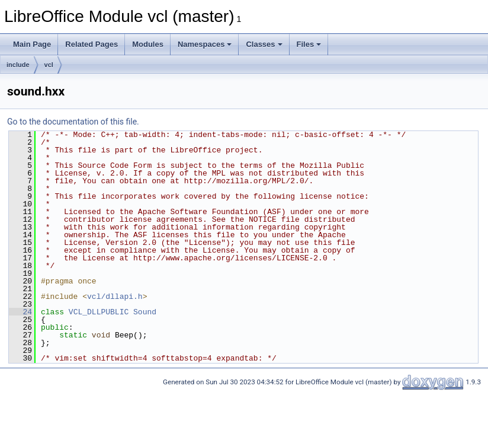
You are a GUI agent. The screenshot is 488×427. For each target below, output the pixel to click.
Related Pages (91, 44)
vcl (48, 64)
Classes (264, 44)
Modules (147, 44)
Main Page (32, 44)
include (18, 64)
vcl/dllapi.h (115, 296)
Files (309, 44)
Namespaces (205, 44)
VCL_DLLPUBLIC (99, 312)
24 (20, 312)
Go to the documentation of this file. (73, 121)
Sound (144, 312)
